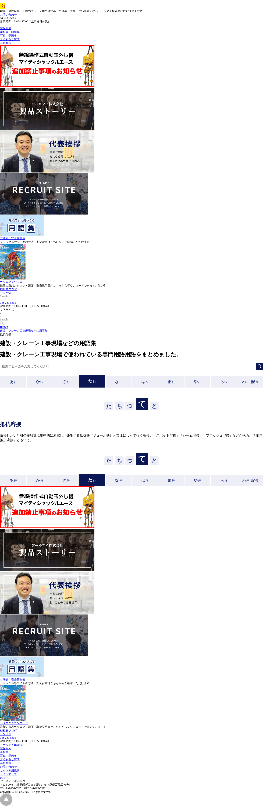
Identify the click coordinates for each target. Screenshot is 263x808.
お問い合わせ (8, 14)
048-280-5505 (8, 304)
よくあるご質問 (10, 760)
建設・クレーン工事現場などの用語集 (24, 332)
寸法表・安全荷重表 (12, 246)
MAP (3, 779)
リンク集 (5, 300)
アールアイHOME (11, 746)
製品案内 (5, 749)
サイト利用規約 (10, 772)
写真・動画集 (8, 757)
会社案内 (5, 764)
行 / (250, 383)
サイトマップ (8, 775)
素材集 (4, 753)
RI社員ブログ (8, 297)
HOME (4, 328)
